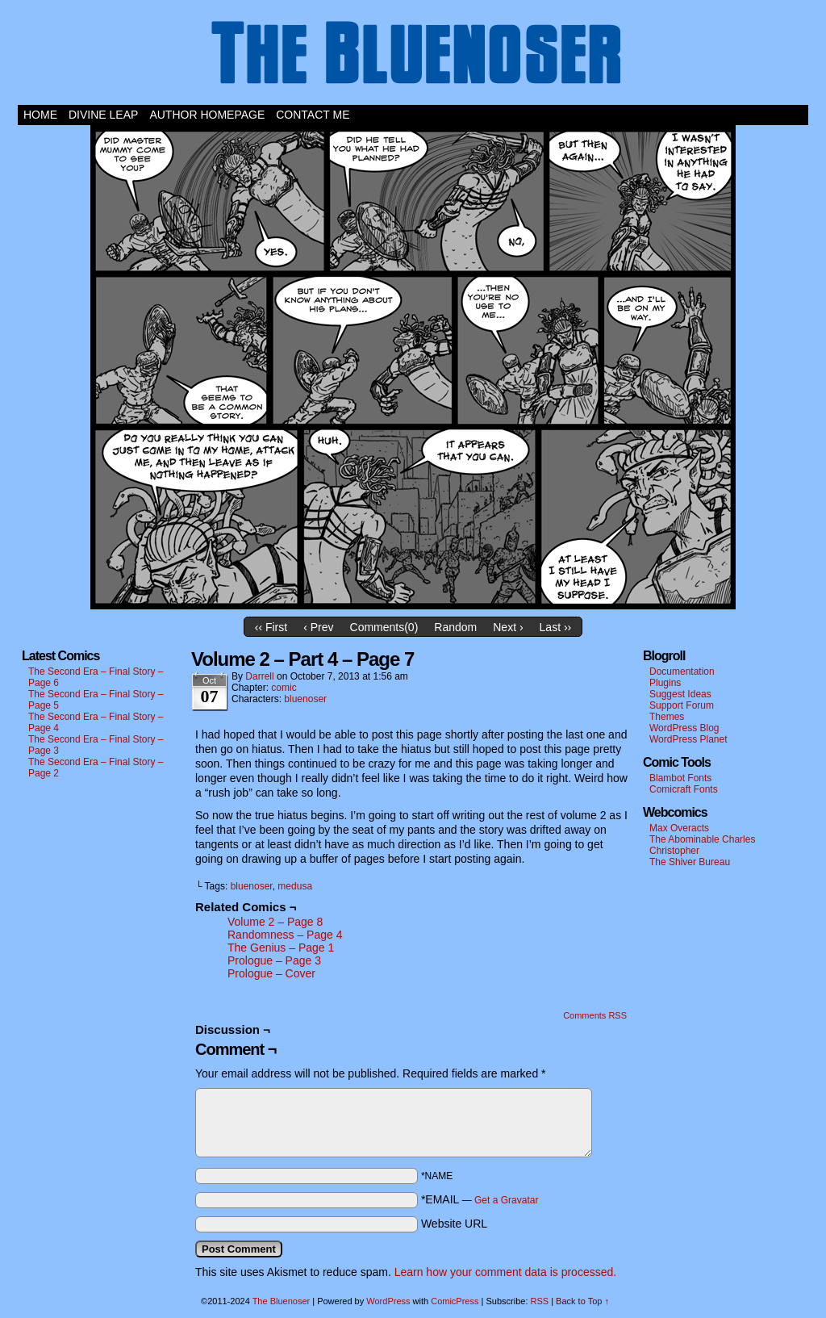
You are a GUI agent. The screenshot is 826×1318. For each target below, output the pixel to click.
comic (283, 687)
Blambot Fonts (680, 778)
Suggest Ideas (680, 694)
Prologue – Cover (271, 973)
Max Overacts (679, 828)
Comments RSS (595, 1015)
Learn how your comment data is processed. (505, 1272)
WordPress (388, 1301)
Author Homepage (207, 114)
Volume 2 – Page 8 (275, 921)
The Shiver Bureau (689, 862)
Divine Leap (103, 114)
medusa (294, 886)
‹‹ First (271, 627)
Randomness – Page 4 (284, 934)
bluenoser (305, 699)
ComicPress (454, 1301)
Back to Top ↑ (582, 1301)
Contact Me (312, 114)
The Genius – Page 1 (280, 947)
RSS (540, 1301)
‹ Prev (318, 627)
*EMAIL (480, 1199)
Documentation (682, 671)
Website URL (454, 1223)
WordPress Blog (684, 728)
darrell (259, 676)
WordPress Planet (688, 739)
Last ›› (556, 627)
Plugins (665, 682)
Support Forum (681, 705)
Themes (666, 716)
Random (455, 627)
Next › (508, 627)
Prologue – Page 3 (274, 960)
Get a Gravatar (506, 1200)
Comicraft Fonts (683, 789)
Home (40, 114)
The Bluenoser (413, 56)
